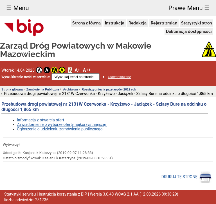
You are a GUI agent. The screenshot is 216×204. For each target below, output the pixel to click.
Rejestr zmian (164, 23)
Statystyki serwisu (20, 194)
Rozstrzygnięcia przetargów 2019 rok (109, 89)
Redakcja (138, 23)
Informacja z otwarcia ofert (41, 120)
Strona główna (86, 23)
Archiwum (70, 89)
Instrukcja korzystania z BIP (63, 194)
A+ (77, 70)
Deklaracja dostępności (189, 31)
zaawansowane (119, 77)
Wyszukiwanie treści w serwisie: (25, 77)
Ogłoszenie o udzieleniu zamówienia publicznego (60, 129)
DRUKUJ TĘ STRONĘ (186, 177)
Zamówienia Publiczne (42, 89)
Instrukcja (115, 23)
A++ (87, 70)
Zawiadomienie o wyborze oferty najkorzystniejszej (62, 124)
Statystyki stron (196, 23)
